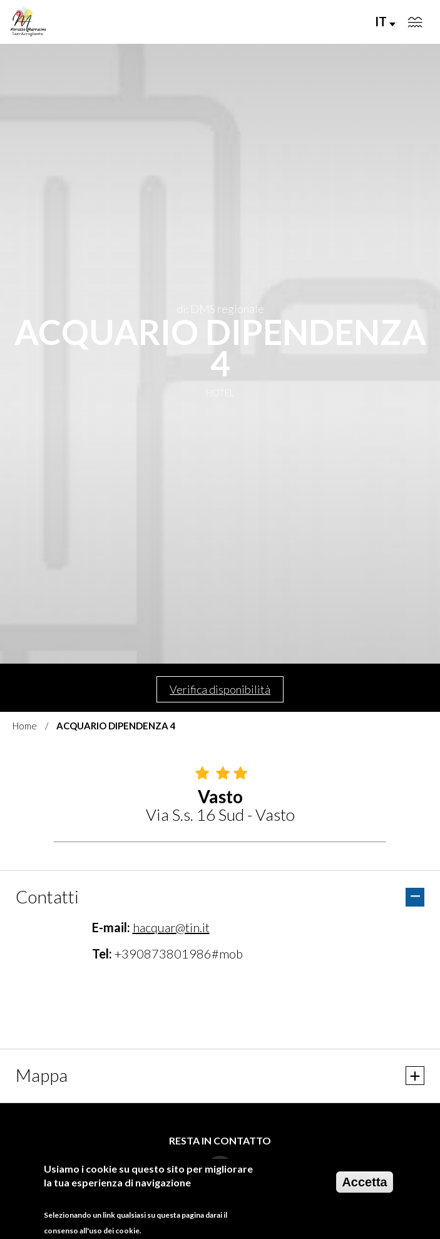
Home (25, 725)
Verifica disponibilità (220, 689)
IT (385, 21)
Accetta (364, 1182)
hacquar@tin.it (171, 927)
